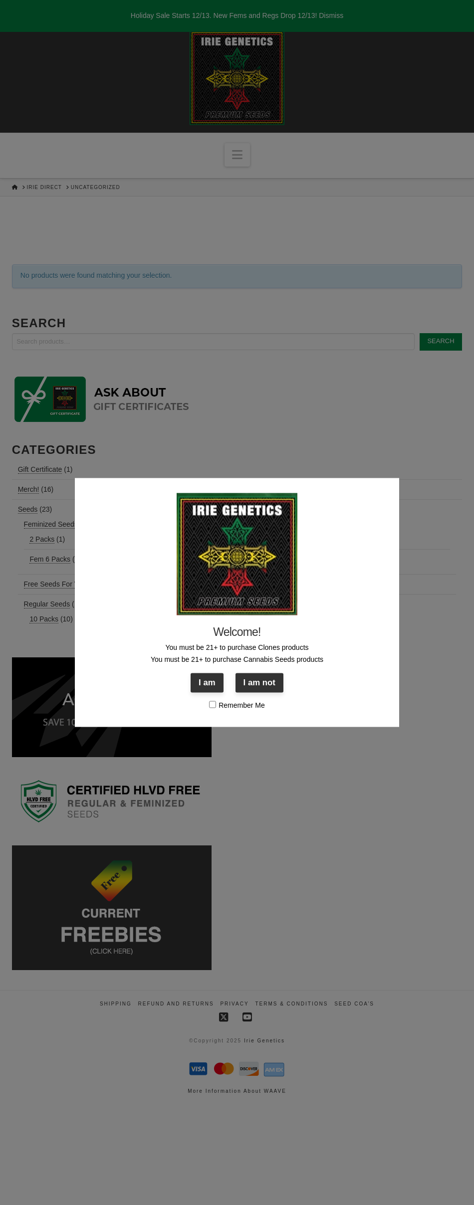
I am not (259, 682)
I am (207, 682)
